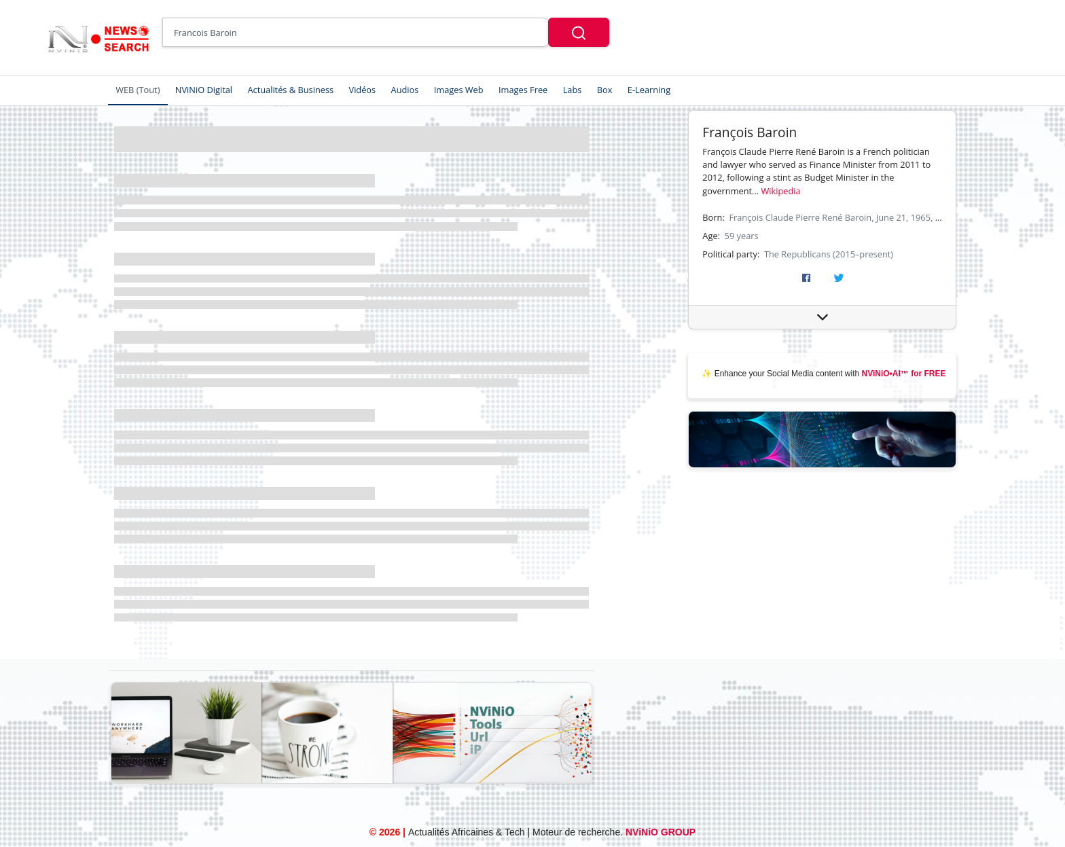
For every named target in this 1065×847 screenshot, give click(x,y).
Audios (405, 90)
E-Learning (649, 90)
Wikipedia (781, 191)
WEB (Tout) (137, 90)
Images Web (459, 90)
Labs (572, 90)
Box (605, 90)
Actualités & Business (290, 90)
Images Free (523, 90)
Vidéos (362, 90)
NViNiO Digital (203, 90)
